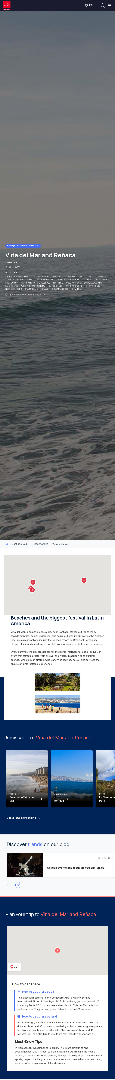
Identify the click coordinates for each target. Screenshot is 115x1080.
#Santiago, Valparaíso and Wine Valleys (24, 246)
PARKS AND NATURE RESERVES (36, 283)
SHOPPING (102, 276)
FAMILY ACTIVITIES (45, 280)
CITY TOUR (77, 289)
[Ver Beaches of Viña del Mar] (27, 778)
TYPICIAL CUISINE (74, 286)
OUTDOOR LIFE (56, 286)
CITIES (8, 267)
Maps (14, 967)
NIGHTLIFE (58, 283)
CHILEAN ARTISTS (60, 289)
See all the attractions (23, 817)
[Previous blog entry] (10, 885)
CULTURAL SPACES (41, 276)
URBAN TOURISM (87, 276)
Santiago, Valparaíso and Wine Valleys (21, 544)
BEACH (18, 267)
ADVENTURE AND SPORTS (20, 280)
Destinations (41, 544)
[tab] (34, 885)
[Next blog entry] (19, 885)
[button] (33, 582)
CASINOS (87, 280)
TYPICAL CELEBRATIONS (17, 276)
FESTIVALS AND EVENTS (64, 276)
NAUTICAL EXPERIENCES (68, 280)
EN (89, 5)
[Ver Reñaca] (72, 778)
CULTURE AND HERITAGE (37, 289)
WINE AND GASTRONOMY (33, 286)
